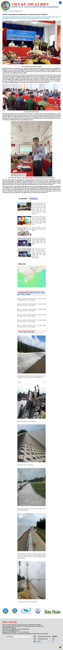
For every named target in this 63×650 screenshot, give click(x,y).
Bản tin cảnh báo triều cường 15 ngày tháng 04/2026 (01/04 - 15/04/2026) (31, 299)
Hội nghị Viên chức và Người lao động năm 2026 (39, 229)
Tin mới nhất (23, 199)
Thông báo (33, 199)
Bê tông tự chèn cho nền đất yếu (26, 421)
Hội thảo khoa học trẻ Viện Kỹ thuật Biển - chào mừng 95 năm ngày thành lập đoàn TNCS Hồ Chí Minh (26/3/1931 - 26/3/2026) (39, 253)
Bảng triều (22, 264)
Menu (60, 2)
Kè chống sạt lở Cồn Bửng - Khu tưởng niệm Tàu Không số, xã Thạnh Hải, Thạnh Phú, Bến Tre (31, 376)
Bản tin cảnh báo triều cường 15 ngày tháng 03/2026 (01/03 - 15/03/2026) (31, 310)
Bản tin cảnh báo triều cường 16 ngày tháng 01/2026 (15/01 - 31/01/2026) (31, 326)
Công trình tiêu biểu (26, 332)
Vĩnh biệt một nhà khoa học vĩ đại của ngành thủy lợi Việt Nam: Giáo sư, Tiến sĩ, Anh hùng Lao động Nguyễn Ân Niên (39, 220)
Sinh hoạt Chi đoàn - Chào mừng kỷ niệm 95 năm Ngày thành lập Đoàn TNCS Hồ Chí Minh (39, 241)
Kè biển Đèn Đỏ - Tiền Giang (25, 465)
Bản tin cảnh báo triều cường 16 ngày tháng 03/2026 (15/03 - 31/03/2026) (31, 304)
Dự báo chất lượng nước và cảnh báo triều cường (31, 293)
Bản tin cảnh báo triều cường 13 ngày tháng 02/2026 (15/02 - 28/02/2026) (31, 315)
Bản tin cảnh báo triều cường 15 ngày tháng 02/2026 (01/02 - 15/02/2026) (31, 320)
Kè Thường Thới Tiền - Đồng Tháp (27, 602)
